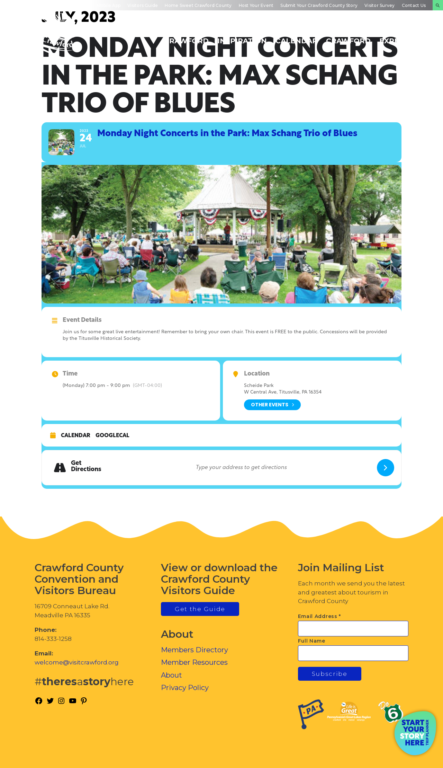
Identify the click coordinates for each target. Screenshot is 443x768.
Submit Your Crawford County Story (319, 5)
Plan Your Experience (403, 37)
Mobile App (108, 5)
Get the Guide (200, 609)
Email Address (319, 616)
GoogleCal (112, 436)
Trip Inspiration (242, 37)
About (171, 675)
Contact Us (414, 5)
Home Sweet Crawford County (198, 5)
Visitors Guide (142, 5)
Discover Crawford (186, 37)
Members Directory (194, 650)
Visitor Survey (379, 5)
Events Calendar (296, 37)
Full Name (311, 641)
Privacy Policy (185, 687)
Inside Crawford (348, 37)
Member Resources (194, 662)
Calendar (75, 436)
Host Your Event (256, 5)
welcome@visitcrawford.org (77, 662)
